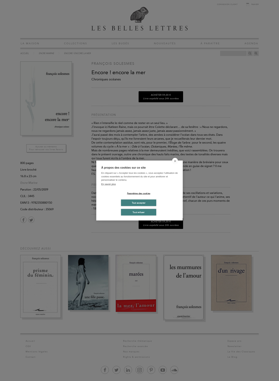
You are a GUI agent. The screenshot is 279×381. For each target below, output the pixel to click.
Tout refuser (138, 212)
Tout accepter (139, 203)
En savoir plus (108, 184)
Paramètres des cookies (138, 193)
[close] (175, 161)
